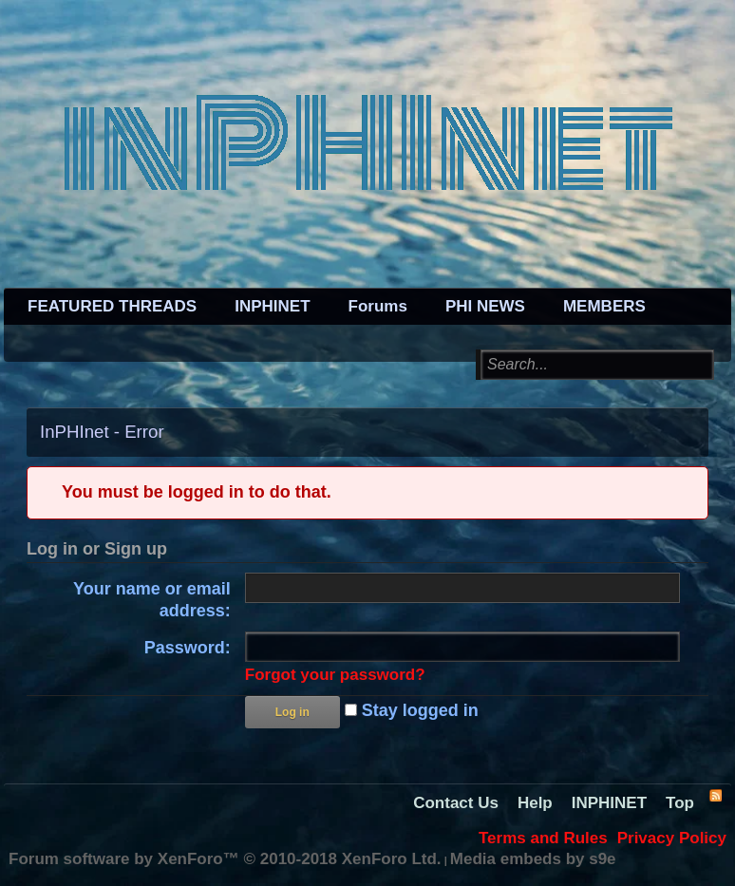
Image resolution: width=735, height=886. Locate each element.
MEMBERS (604, 306)
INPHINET (272, 306)
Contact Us (456, 803)
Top (680, 803)
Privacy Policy (671, 838)
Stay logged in (412, 710)
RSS (715, 794)
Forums (378, 306)
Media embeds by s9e (533, 859)
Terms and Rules (543, 838)
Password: (187, 647)
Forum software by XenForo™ (225, 859)
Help (535, 803)
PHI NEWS (485, 306)
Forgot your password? (335, 675)
